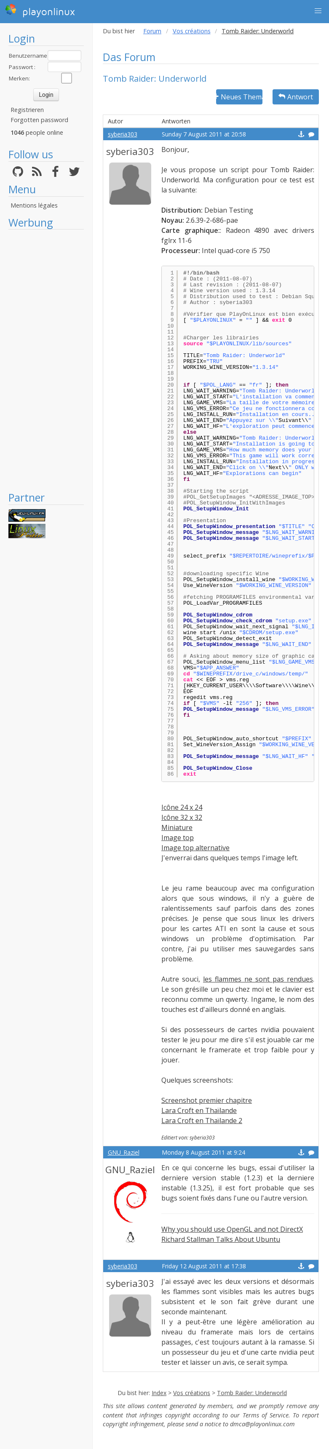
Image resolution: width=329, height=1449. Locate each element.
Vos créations (192, 31)
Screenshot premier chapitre (206, 1100)
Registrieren (27, 110)
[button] (318, 11)
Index (159, 1393)
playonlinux (40, 10)
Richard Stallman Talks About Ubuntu (220, 1239)
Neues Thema (239, 96)
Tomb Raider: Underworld (252, 1393)
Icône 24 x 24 (181, 807)
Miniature (177, 827)
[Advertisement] (46, 360)
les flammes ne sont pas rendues (258, 979)
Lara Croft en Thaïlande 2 (201, 1120)
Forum (152, 31)
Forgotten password (39, 120)
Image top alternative (195, 847)
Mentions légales (34, 205)
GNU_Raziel (123, 1152)
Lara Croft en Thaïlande (199, 1110)
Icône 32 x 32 (181, 817)
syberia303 (122, 134)
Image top (177, 837)
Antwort (295, 96)
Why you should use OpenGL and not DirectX (232, 1229)
